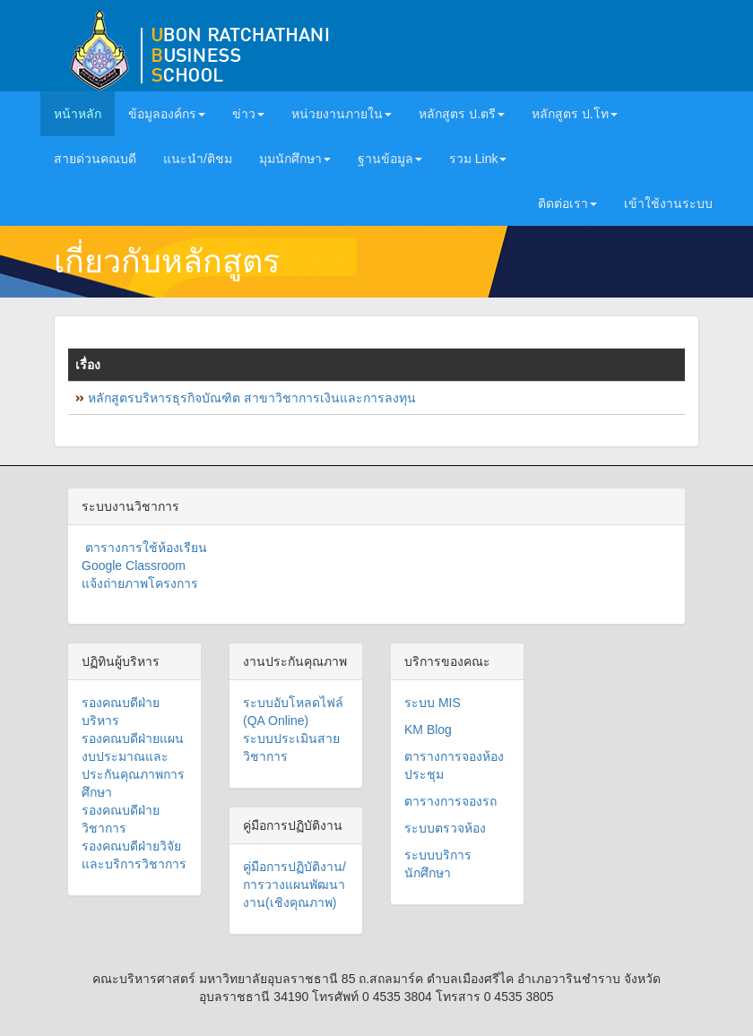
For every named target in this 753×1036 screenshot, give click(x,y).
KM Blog (428, 729)
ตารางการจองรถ (450, 801)
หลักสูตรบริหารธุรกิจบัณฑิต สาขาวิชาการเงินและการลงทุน (252, 398)
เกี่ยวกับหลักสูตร (167, 261)
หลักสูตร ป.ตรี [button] (462, 114)
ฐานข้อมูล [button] (390, 158)
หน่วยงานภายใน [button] (341, 114)
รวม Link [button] (478, 158)
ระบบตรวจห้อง (445, 828)
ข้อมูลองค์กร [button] (166, 114)
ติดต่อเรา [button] (567, 203)
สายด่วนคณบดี (95, 158)
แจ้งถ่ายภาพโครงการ (140, 583)
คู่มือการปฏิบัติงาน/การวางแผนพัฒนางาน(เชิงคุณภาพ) (294, 884)
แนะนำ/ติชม (197, 158)
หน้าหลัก (84, 112)
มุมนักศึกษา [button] (295, 158)
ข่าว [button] (248, 114)
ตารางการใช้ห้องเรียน (144, 547)
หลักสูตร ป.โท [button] (575, 114)
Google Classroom (134, 565)
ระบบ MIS (432, 702)
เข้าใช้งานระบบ (668, 203)
